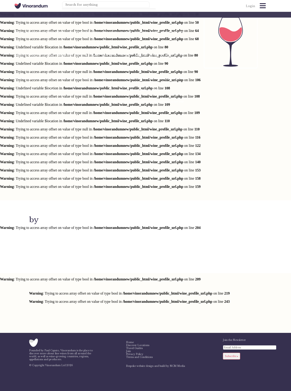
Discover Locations (137, 345)
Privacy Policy (134, 354)
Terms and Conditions (139, 357)
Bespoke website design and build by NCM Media (155, 366)
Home (130, 342)
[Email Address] (249, 347)
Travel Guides (134, 348)
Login (250, 6)
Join (128, 351)
